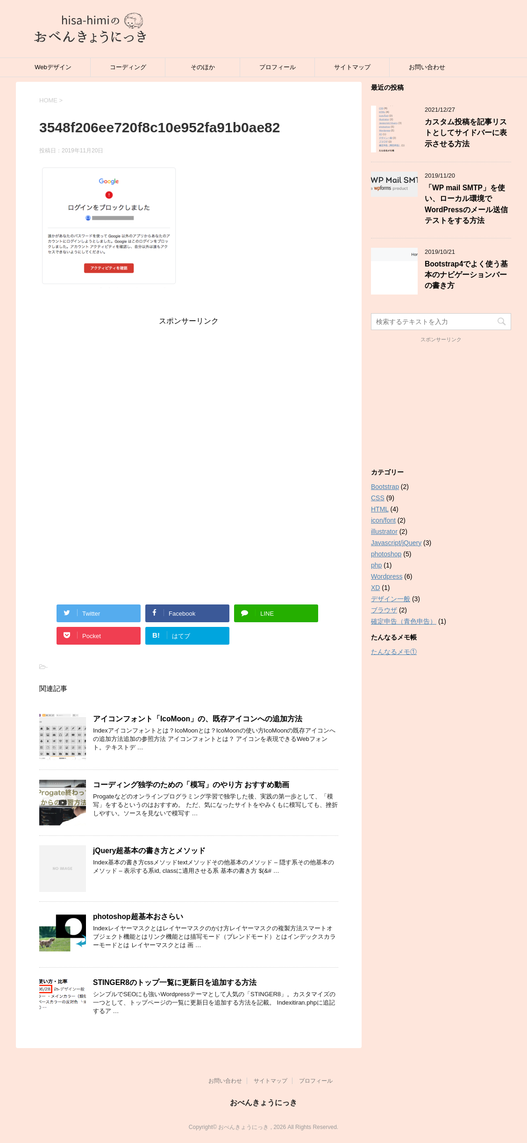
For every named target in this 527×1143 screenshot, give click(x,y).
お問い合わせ (427, 67)
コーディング (128, 67)
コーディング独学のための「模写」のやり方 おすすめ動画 (191, 785)
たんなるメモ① (394, 651)
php (376, 565)
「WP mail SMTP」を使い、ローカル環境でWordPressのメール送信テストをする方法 (466, 204)
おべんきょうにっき (263, 1103)
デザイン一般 (390, 599)
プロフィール (277, 67)
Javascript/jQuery (396, 542)
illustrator (384, 531)
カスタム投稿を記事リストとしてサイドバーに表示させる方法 (466, 133)
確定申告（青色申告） (403, 621)
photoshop (386, 554)
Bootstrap (385, 486)
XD (375, 587)
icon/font (383, 520)
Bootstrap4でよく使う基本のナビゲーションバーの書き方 (466, 275)
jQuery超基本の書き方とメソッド (149, 851)
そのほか (203, 67)
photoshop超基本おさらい (138, 916)
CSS (378, 498)
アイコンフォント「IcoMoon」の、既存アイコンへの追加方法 (197, 719)
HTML (380, 509)
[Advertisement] (188, 391)
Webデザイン (53, 67)
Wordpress (386, 576)
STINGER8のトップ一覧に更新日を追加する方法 (174, 982)
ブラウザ (384, 610)
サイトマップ (352, 67)
